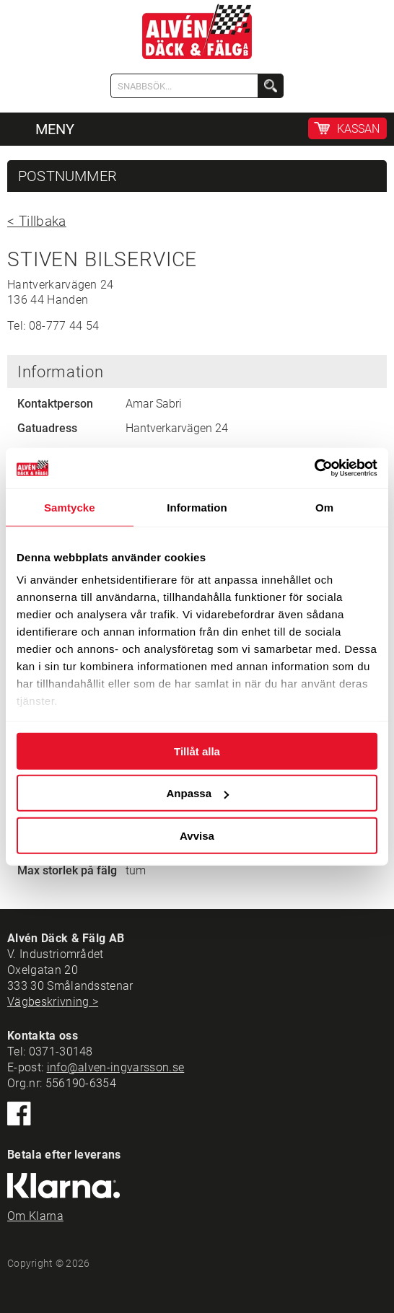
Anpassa (197, 793)
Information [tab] (197, 507)
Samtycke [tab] (69, 507)
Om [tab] (324, 507)
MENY (54, 129)
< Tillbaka (36, 221)
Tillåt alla (197, 751)
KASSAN (358, 129)
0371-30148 (61, 1051)
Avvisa (197, 835)
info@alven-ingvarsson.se (116, 1067)
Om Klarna (35, 1216)
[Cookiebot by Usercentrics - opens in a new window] (314, 468)
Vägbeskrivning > (52, 1002)
